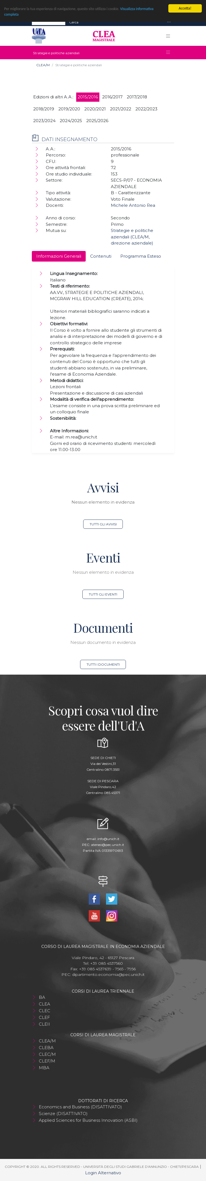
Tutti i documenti (103, 664)
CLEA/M (43, 65)
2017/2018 (137, 96)
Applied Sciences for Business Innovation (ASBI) (88, 1120)
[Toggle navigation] (169, 22)
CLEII (44, 1024)
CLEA (44, 1004)
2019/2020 (69, 109)
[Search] (48, 22)
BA (42, 997)
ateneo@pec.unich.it (107, 845)
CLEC (44, 1010)
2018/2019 (43, 109)
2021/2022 (120, 109)
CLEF (44, 1017)
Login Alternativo (103, 1172)
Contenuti (100, 256)
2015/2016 (88, 96)
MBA (44, 1067)
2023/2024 (44, 120)
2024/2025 (71, 120)
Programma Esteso (140, 256)
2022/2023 (146, 109)
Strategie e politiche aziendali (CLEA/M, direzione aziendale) (132, 237)
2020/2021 (95, 109)
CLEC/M (47, 1054)
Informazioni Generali (58, 256)
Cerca (73, 22)
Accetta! (185, 8)
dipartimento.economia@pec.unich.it (108, 974)
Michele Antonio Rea (133, 205)
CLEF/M (47, 1061)
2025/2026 (97, 120)
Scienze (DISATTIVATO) (63, 1113)
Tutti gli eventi (103, 594)
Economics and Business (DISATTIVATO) (80, 1106)
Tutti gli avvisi (103, 524)
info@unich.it (108, 839)
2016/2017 (112, 96)
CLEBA (46, 1047)
